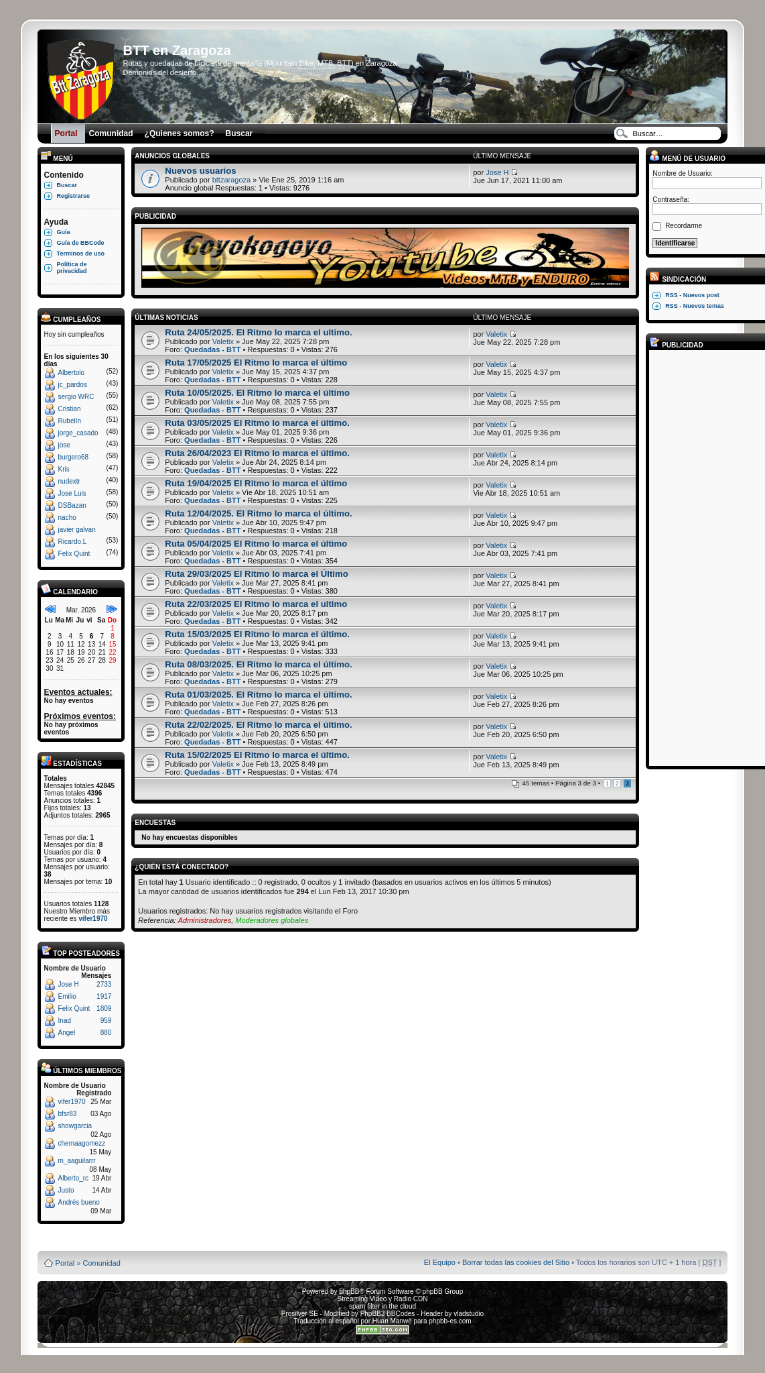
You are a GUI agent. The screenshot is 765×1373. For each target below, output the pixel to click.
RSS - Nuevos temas (694, 306)
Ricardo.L (72, 541)
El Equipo (440, 1262)
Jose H (68, 984)
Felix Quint (74, 553)
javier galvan (77, 529)
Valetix (223, 341)
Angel (67, 1032)
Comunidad (102, 1263)
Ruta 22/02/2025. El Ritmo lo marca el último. (258, 725)
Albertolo (71, 372)
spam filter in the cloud (382, 1306)
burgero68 (73, 457)
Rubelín (69, 421)
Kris (64, 469)
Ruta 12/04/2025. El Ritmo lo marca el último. (258, 513)
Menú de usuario (687, 158)
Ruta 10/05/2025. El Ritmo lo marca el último (257, 393)
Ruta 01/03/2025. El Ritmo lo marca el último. (258, 695)
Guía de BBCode (81, 242)
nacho (67, 517)
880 (106, 1032)
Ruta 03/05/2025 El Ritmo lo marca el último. (257, 423)
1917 (103, 996)
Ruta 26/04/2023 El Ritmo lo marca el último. (257, 453)
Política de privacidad (72, 267)
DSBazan (72, 505)
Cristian (69, 409)
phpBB (349, 1291)
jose (64, 445)
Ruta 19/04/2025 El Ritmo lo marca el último (256, 483)
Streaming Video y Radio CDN (383, 1299)
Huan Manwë (392, 1321)
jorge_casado (78, 433)
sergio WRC (76, 396)
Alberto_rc (73, 1178)
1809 (103, 1008)
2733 (103, 984)
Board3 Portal (356, 1241)
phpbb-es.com (450, 1321)
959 (106, 1020)
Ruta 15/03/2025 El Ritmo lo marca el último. (257, 634)
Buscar (67, 185)
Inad (64, 1020)
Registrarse (73, 196)
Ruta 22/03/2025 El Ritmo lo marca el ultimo (256, 604)
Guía (63, 232)
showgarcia (75, 1126)
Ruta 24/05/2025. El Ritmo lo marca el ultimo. (258, 332)
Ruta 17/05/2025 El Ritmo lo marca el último (256, 363)
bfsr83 (67, 1113)
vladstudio (469, 1313)
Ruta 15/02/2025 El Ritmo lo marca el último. (257, 755)
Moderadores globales (271, 920)
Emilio (67, 996)
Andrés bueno (79, 1202)
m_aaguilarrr (77, 1160)
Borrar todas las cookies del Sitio (515, 1262)
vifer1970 (92, 918)
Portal (65, 1263)
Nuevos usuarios (200, 171)
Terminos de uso (81, 253)
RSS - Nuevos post (692, 295)
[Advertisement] (706, 557)
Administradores (204, 920)
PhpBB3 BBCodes (387, 1313)
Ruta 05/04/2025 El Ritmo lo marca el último (256, 544)
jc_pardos (72, 384)
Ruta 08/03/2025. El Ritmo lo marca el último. (258, 664)
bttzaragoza (231, 180)
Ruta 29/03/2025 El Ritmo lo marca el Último (256, 574)
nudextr (69, 481)
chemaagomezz (82, 1143)
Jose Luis (72, 493)
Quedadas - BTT (212, 349)
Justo (66, 1190)
